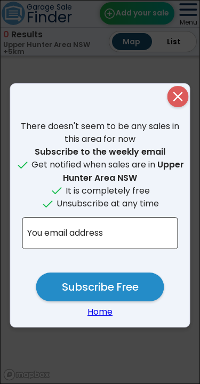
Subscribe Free (100, 286)
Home (100, 312)
